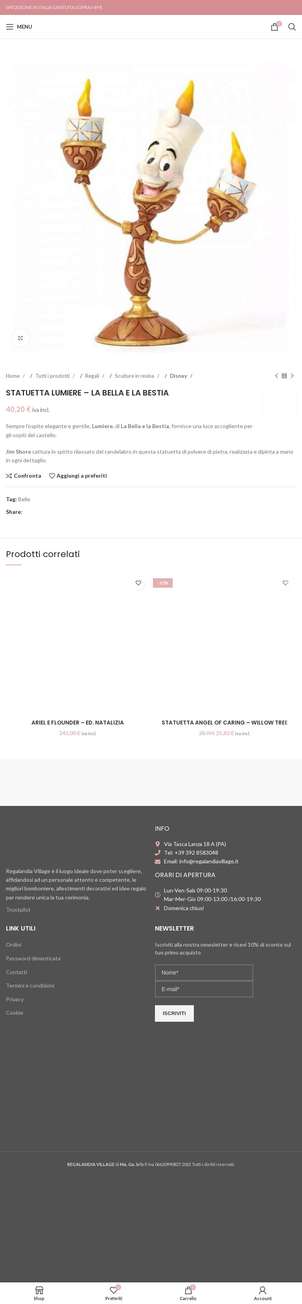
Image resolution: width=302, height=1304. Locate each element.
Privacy (15, 999)
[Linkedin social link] (52, 512)
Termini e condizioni (30, 985)
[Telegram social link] (67, 512)
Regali (92, 376)
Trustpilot (18, 909)
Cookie (14, 1012)
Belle (24, 499)
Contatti (16, 972)
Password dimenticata (33, 958)
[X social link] (36, 512)
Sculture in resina (135, 376)
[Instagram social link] (283, 7)
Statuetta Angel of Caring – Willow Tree (224, 722)
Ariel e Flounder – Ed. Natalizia (77, 722)
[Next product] (292, 376)
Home (13, 376)
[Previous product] (276, 376)
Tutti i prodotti (53, 376)
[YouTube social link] (292, 7)
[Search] (292, 27)
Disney (179, 376)
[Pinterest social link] (44, 512)
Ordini (13, 944)
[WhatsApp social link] (59, 512)
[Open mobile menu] (19, 27)
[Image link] (55, 841)
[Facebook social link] (275, 7)
